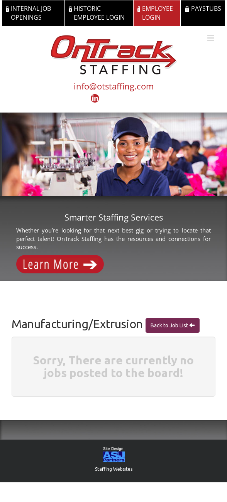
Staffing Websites (113, 469)
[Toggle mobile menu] (211, 38)
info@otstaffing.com (114, 86)
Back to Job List (170, 325)
